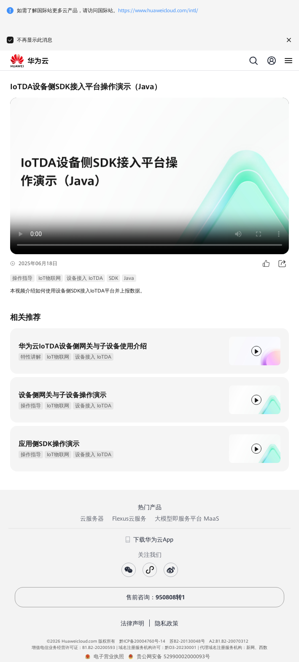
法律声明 (132, 623)
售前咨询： (149, 597)
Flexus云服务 (129, 518)
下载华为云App (149, 539)
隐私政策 (166, 623)
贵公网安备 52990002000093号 (173, 656)
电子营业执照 (109, 656)
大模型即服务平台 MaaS (187, 518)
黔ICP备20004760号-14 (142, 641)
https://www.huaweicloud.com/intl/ (158, 10)
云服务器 (92, 518)
